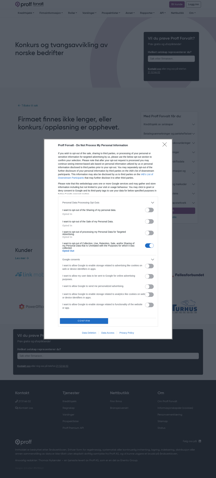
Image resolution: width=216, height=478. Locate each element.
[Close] (166, 145)
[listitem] (108, 202)
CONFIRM (84, 321)
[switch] (149, 210)
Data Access (107, 332)
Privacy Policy (126, 332)
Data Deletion (89, 332)
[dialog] (108, 239)
